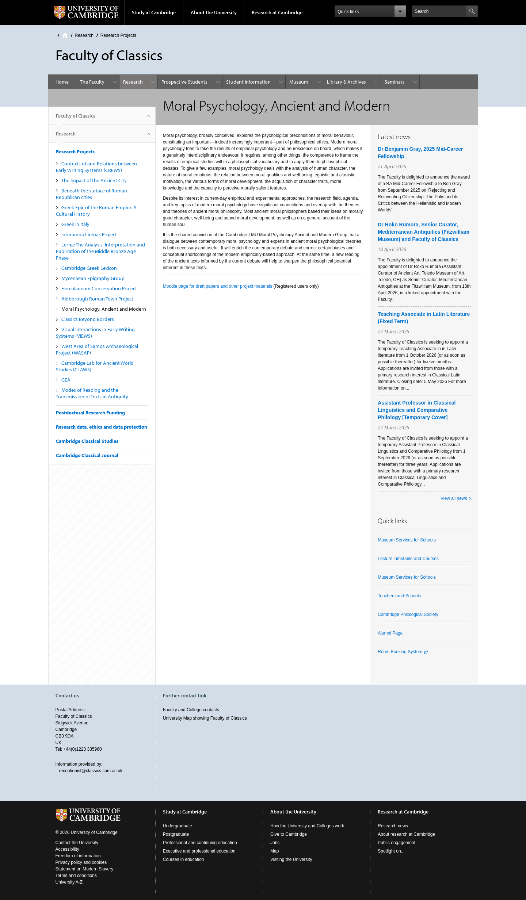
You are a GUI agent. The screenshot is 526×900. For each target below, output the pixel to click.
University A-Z (69, 882)
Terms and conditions (76, 875)
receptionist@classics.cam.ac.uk (91, 770)
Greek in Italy (75, 224)
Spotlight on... (391, 851)
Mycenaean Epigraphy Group (93, 278)
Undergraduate (177, 825)
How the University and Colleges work (307, 825)
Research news (393, 825)
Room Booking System (400, 651)
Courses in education (183, 859)
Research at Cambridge (277, 12)
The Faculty (92, 81)
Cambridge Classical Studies (87, 441)
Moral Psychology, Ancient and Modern (103, 309)
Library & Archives (346, 81)
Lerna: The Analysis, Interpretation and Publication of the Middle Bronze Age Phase (100, 251)
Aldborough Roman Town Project (97, 298)
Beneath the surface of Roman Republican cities (91, 193)
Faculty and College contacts (191, 709)
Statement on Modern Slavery (85, 869)
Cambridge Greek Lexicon (89, 268)
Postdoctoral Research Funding (90, 412)
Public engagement (396, 842)
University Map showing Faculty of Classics (205, 718)
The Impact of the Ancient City (94, 180)
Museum (298, 81)
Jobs (274, 842)
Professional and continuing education (200, 842)
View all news (454, 498)
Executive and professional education (199, 851)
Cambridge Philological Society (408, 614)
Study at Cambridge (154, 12)
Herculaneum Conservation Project (99, 288)
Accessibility (67, 849)
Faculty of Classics (75, 118)
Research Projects (118, 35)
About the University (214, 12)
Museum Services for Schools (407, 540)
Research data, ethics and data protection (101, 427)
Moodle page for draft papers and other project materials (217, 286)
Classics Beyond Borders (87, 319)
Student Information (248, 81)
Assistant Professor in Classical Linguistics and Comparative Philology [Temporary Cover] (417, 410)
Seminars (395, 81)
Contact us (67, 695)
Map (274, 851)
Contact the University (77, 842)
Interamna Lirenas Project (89, 234)
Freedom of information (78, 855)
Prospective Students (184, 81)
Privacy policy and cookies (81, 862)
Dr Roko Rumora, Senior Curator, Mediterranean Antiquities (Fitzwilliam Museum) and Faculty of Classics (423, 232)
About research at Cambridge (406, 834)
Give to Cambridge (288, 834)
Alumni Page (390, 633)
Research (84, 35)
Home (65, 35)
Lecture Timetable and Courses (408, 558)
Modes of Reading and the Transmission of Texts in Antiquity (92, 393)
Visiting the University (291, 859)
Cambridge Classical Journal (87, 455)
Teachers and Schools (399, 595)
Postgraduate (176, 834)
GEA (65, 379)
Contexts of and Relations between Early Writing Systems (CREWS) (96, 166)
